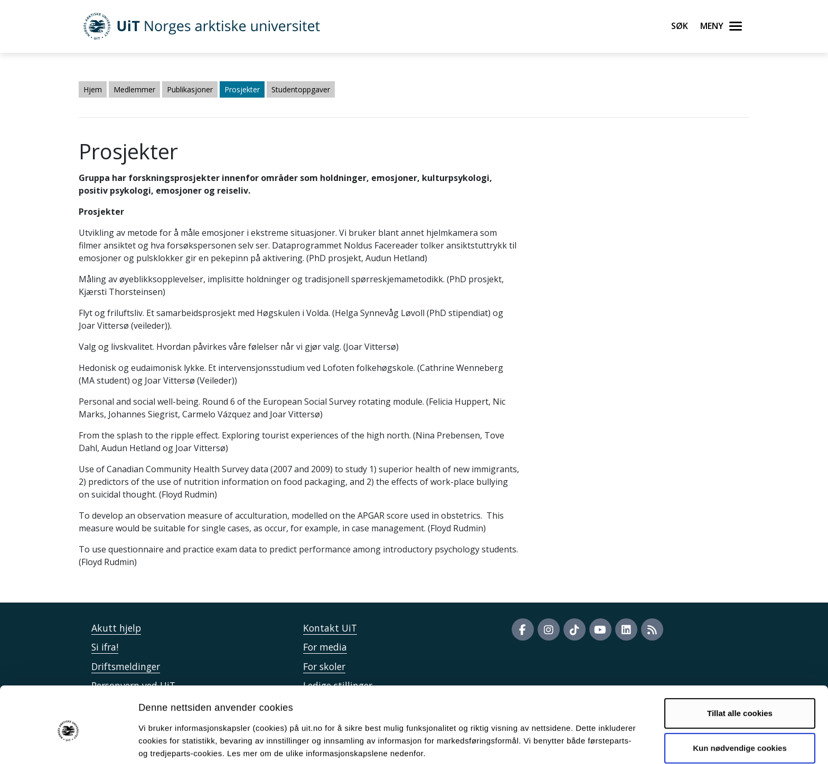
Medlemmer (134, 89)
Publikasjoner (190, 89)
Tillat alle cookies (740, 669)
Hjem (92, 89)
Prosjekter (242, 89)
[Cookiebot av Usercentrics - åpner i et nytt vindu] (68, 743)
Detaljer (562, 743)
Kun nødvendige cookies (740, 703)
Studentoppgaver (300, 89)
